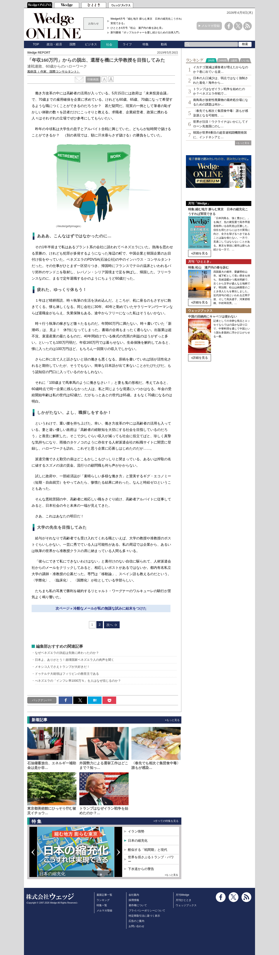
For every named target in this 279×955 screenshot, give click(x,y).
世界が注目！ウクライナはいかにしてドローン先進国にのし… (220, 124)
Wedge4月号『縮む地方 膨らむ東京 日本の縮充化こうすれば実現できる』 (147, 21)
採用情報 (134, 900)
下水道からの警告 (141, 869)
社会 (109, 44)
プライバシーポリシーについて (147, 910)
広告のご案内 (136, 921)
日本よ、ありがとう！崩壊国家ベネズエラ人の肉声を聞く (74, 659)
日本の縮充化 (52, 873)
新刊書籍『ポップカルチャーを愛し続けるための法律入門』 (146, 32)
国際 (73, 44)
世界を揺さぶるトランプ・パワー (151, 859)
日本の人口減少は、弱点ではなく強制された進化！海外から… (220, 80)
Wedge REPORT (38, 52)
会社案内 (134, 894)
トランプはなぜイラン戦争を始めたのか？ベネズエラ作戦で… (219, 91)
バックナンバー (42, 700)
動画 (164, 44)
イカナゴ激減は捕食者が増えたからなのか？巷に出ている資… (220, 69)
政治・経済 (54, 44)
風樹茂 (53, 71)
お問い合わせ (136, 926)
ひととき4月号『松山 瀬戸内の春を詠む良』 (137, 27)
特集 (146, 44)
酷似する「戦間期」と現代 (147, 849)
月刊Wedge (182, 894)
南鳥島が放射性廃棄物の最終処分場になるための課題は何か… (220, 102)
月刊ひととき (183, 900)
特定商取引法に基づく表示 (144, 915)
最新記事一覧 (104, 894)
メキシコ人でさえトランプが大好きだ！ (64, 666)
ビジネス (91, 44)
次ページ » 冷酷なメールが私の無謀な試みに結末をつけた (101, 608)
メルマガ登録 (210, 25)
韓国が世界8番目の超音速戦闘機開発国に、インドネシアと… (220, 135)
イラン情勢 (136, 831)
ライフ (127, 44)
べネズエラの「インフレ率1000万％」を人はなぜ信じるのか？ (78, 680)
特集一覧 (102, 905)
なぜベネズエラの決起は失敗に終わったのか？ (67, 652)
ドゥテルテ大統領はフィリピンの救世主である (67, 673)
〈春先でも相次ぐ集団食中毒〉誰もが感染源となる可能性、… (220, 113)
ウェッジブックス (186, 905)
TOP (36, 44)
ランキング (103, 900)
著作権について (138, 905)
